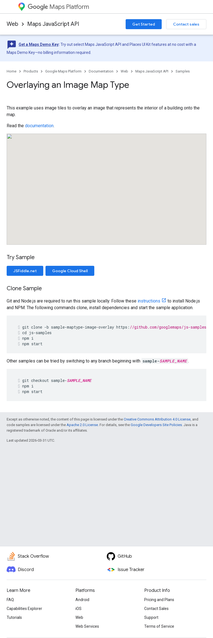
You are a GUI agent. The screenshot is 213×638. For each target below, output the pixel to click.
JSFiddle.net (25, 270)
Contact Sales (156, 608)
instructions (149, 301)
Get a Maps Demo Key (39, 44)
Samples (183, 71)
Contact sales (186, 24)
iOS (78, 608)
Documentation (101, 71)
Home (11, 71)
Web (12, 24)
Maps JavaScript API (53, 24)
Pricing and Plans (159, 599)
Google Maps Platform (63, 71)
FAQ (10, 599)
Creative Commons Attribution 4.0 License (157, 419)
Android (82, 599)
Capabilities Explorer (24, 608)
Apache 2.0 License (82, 425)
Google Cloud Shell (70, 270)
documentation (39, 125)
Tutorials (14, 617)
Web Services (87, 626)
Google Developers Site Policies (156, 425)
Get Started (143, 24)
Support (151, 617)
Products (31, 71)
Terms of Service (159, 626)
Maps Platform (58, 7)
